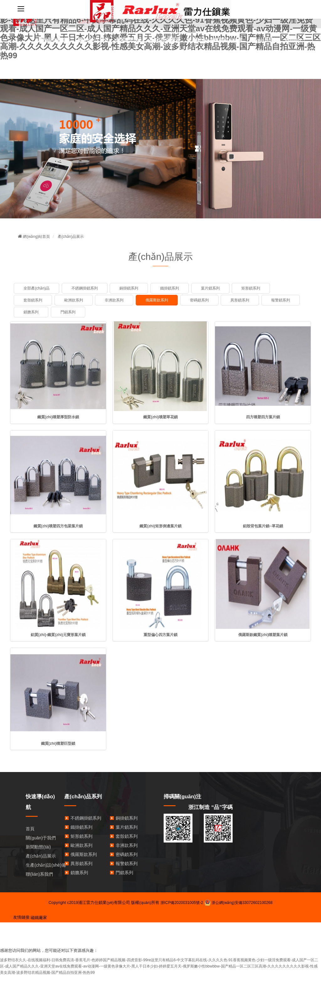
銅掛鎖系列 (134, 288)
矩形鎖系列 (260, 288)
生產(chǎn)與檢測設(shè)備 (214, 39)
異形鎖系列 (249, 300)
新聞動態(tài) (129, 39)
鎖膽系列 (74, 312)
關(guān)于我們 (93, 39)
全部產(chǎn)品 (37, 288)
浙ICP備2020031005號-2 (180, 903)
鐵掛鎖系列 (176, 288)
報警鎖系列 (34, 312)
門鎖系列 (112, 312)
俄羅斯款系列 (162, 300)
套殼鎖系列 (34, 300)
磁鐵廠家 (39, 918)
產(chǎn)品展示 (164, 39)
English (293, 39)
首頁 (30, 829)
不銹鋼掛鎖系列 (87, 288)
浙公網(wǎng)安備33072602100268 (240, 903)
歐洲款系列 (76, 300)
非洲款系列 (118, 300)
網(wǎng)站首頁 (54, 39)
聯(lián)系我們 (263, 39)
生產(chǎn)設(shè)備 (46, 866)
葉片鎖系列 (218, 288)
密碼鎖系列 (207, 300)
